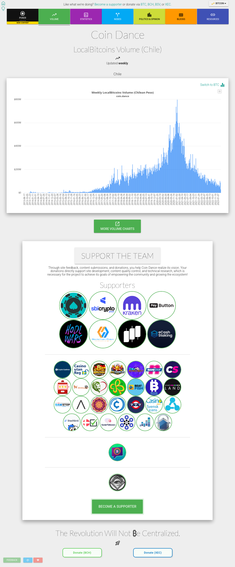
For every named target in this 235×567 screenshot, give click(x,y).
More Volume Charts (117, 226)
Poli (149, 16)
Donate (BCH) (82, 551)
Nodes (117, 16)
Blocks (181, 16)
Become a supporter (108, 4)
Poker (22, 17)
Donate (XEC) (153, 551)
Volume (54, 18)
